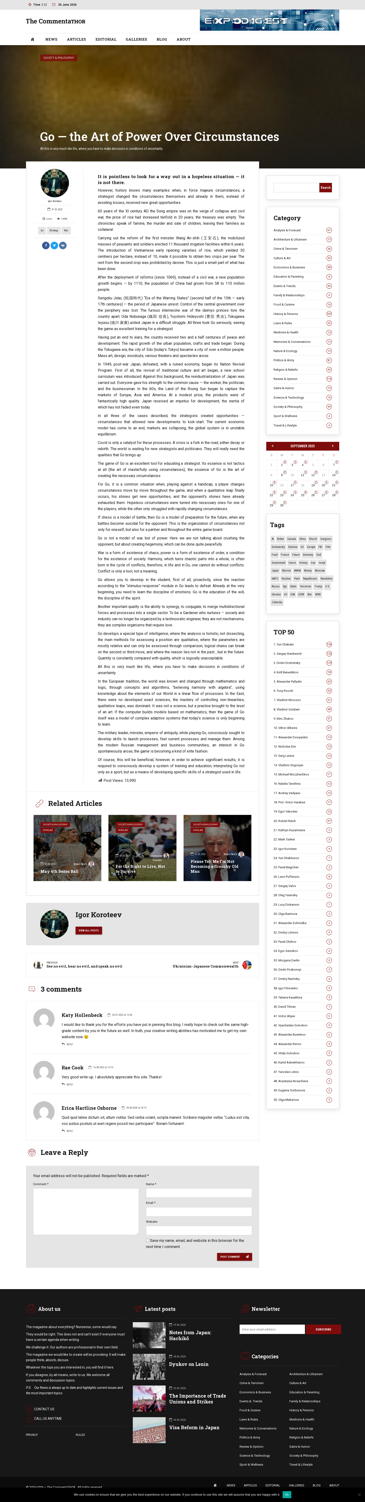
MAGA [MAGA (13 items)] (297, 570)
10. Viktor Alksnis (303, 728)
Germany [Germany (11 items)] (308, 554)
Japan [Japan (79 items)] (275, 570)
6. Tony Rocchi (303, 691)
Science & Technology (303, 398)
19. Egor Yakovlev (303, 811)
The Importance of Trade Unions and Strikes (197, 1399)
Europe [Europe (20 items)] (311, 547)
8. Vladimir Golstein (303, 709)
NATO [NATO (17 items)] (275, 578)
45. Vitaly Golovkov (303, 1053)
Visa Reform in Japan (194, 1428)
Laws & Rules (303, 323)
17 (292, 485)
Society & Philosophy (58, 58)
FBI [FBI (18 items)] (320, 547)
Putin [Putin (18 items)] (297, 578)
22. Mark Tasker (303, 839)
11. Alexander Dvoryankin (303, 737)
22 (271, 495)
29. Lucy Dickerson (303, 905)
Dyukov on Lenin (189, 1365)
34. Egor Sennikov (303, 951)
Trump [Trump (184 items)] (318, 586)
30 (281, 505)
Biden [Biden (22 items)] (280, 539)
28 (333, 495)
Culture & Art (303, 258)
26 (313, 495)
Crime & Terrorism (303, 249)
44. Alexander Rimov (303, 1044)
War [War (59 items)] (309, 594)
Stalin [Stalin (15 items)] (293, 586)
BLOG (162, 39)
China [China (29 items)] (302, 539)
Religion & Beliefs (303, 370)
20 (323, 485)
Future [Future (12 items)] (296, 554)
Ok (287, 1494)
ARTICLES (76, 39)
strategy (54, 230)
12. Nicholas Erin (303, 747)
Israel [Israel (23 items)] (322, 562)
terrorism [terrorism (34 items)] (305, 586)
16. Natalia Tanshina (303, 784)
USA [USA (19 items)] (292, 594)
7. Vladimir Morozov (303, 700)
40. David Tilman (303, 1007)
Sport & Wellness (303, 416)
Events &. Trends (251, 1402)
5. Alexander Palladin (303, 682)
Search (326, 187)
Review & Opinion (303, 379)
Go (42, 230)
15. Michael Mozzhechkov (303, 774)
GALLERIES (136, 39)
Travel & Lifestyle (303, 425)
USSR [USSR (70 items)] (301, 594)
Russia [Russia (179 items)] (275, 586)
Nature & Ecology (303, 351)
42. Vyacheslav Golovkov (303, 1025)
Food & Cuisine (303, 304)
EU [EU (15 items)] (302, 547)
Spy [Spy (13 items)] (285, 586)
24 (292, 495)
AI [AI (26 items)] (273, 539)
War (66, 230)
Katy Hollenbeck (82, 1015)
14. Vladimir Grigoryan (303, 765)
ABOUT (183, 39)
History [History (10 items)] (303, 562)
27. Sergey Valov (303, 886)
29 (271, 505)
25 (302, 495)
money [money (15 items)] (308, 570)
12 (313, 475)
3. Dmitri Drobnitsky (303, 663)
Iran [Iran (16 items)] (313, 562)
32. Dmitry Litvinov (303, 932)
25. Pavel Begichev (303, 867)
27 (323, 495)
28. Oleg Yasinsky (303, 895)
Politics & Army (303, 360)
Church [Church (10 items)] (313, 539)
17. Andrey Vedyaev (303, 793)
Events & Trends (303, 286)
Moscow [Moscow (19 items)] (320, 570)
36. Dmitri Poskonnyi (303, 970)
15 (271, 485)
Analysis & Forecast (303, 230)
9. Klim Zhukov (303, 719)
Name (151, 1184)
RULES (80, 1435)
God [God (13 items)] (318, 554)
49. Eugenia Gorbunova (303, 1090)
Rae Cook (73, 1067)
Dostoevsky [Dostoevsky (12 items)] (278, 547)
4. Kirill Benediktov (303, 672)
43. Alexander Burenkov (303, 1035)
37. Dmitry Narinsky (303, 979)
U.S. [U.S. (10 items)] (327, 586)
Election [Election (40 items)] (292, 547)
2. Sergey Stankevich (303, 654)
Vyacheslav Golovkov (159, 858)
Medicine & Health (303, 332)
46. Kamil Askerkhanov (303, 1062)
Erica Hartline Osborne (89, 1108)
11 (302, 475)
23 (281, 495)
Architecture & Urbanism (303, 239)
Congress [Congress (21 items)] (325, 539)
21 (333, 485)
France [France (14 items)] (285, 554)
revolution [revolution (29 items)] (326, 578)
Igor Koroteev (55, 186)
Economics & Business (303, 267)
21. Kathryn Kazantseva (303, 830)
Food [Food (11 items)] (275, 554)
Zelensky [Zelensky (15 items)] (277, 602)
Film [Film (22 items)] (328, 547)
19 (313, 485)
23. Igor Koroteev (303, 849)
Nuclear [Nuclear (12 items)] (286, 578)
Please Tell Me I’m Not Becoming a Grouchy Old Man (214, 866)
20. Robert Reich (303, 821)
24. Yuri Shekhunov (303, 858)
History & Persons (303, 314)
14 (333, 475)
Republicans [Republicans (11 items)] (310, 578)
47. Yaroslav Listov (303, 1072)
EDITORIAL (105, 39)
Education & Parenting (303, 277)
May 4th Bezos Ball (59, 871)
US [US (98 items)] (285, 594)
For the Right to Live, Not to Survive (140, 869)
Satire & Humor (303, 388)
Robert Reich (84, 864)
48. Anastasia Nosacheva (303, 1081)
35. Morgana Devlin (303, 960)
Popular (48, 831)
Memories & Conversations (303, 342)
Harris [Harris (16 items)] (292, 562)
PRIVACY (32, 1435)
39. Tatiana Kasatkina (303, 997)
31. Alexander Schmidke (303, 923)
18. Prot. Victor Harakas (303, 802)
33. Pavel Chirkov (303, 942)
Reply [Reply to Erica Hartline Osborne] (70, 1131)
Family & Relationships (303, 295)
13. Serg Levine (303, 756)
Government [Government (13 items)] (278, 562)
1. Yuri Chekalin (303, 644)
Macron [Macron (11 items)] (286, 570)
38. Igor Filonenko (303, 988)
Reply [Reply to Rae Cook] (70, 1084)
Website (151, 1221)
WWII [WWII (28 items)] (318, 594)
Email (150, 1203)
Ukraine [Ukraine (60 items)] (276, 594)
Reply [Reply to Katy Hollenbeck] (70, 1044)
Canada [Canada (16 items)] (291, 539)
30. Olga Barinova (303, 914)
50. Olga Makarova (303, 1100)
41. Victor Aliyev (303, 1016)
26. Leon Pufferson (303, 877)
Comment (40, 1184)
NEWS (51, 39)
